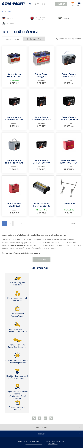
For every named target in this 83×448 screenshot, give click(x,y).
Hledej (61, 4)
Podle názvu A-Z (34, 39)
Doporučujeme (12, 39)
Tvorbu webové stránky (34, 444)
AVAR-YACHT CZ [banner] (13, 5)
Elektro (9, 11)
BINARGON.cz (53, 444)
